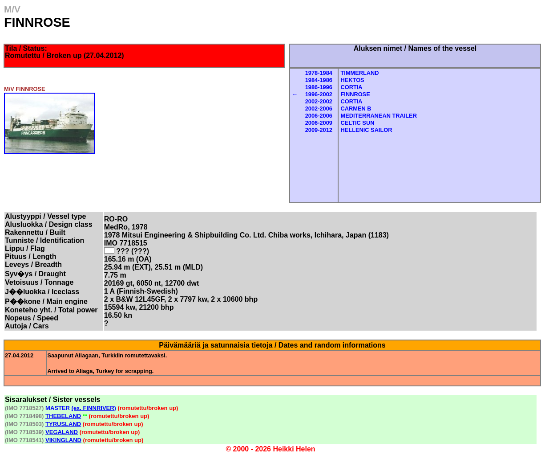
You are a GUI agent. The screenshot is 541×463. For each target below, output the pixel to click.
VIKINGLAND (63, 440)
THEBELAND (63, 416)
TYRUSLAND (63, 424)
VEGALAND (61, 432)
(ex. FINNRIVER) (94, 408)
